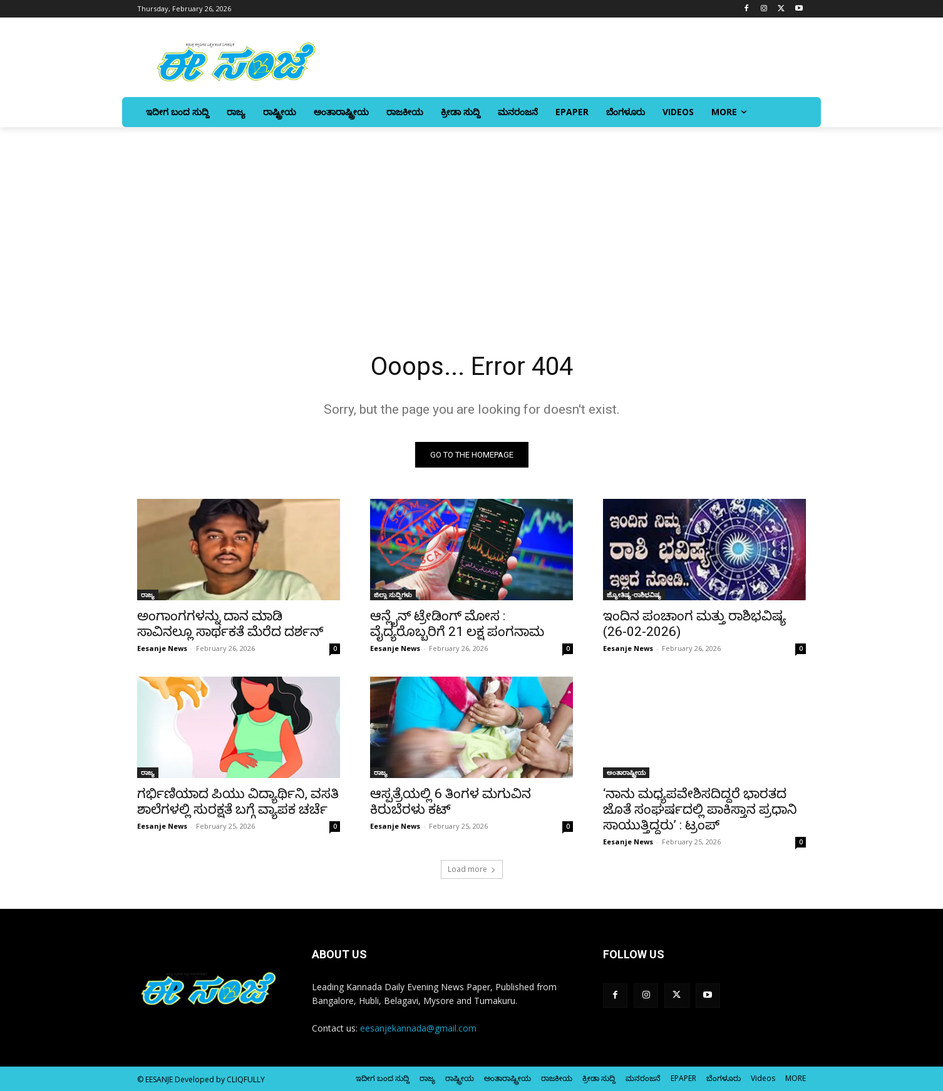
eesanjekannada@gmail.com (418, 1028)
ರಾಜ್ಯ (148, 594)
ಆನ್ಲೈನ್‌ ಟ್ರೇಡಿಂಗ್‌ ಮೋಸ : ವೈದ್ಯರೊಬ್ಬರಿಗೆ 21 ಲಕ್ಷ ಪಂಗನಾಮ (457, 623)
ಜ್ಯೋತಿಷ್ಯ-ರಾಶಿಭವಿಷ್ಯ (634, 594)
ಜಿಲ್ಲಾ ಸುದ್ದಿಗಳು (393, 594)
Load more (472, 869)
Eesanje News (162, 648)
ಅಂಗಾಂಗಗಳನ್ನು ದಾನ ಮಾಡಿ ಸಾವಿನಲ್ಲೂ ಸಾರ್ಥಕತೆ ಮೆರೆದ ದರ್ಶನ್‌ (230, 623)
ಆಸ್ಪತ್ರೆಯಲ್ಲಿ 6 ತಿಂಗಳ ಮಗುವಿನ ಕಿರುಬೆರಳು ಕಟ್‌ (450, 801)
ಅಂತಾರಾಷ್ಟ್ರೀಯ (626, 772)
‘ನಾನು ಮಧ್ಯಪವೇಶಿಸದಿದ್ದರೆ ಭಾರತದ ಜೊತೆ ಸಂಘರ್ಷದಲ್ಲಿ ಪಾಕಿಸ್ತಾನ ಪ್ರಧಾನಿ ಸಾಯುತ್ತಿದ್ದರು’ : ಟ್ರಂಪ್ (700, 809)
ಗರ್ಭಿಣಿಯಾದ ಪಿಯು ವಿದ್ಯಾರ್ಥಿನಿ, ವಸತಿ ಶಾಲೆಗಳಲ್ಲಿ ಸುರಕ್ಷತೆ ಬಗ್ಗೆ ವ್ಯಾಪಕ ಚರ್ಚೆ (238, 801)
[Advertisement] (471, 221)
